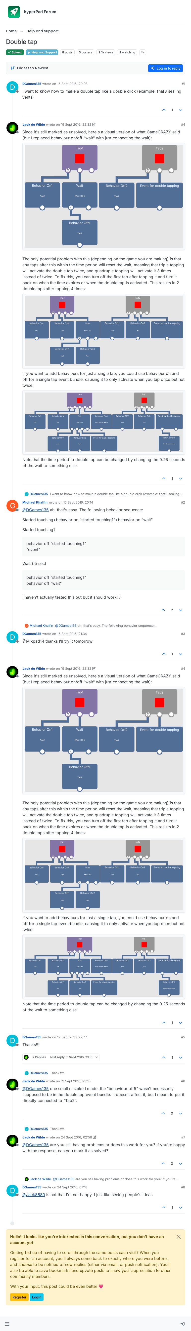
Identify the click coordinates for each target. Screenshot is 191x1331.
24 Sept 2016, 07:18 (72, 1187)
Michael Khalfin (35, 502)
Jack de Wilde (33, 124)
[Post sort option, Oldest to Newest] (29, 68)
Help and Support (42, 52)
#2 (183, 502)
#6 (183, 1081)
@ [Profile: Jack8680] (33, 1194)
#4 (183, 124)
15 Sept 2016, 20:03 (72, 84)
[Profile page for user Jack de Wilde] (12, 128)
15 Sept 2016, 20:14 (78, 502)
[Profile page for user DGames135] (12, 87)
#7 (183, 1137)
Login (36, 1297)
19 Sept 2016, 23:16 (76, 1081)
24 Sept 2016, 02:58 (76, 1137)
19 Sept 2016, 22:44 (72, 1037)
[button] (7, 1324)
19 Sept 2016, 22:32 (76, 124)
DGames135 (31, 84)
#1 (183, 84)
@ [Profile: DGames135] (35, 509)
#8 (183, 1187)
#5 (183, 1037)
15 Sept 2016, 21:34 (72, 634)
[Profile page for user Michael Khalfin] (12, 506)
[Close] (179, 1237)
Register (19, 1297)
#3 (183, 634)
